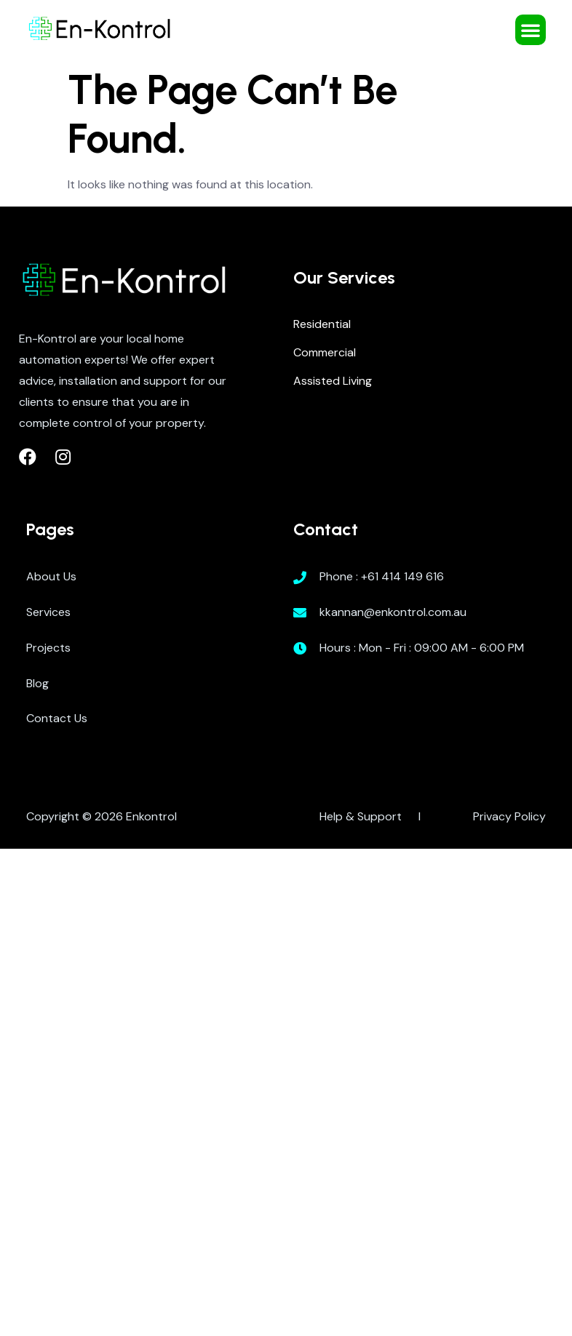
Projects (48, 647)
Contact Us (56, 718)
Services (48, 612)
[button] (530, 30)
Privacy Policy (509, 816)
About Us (51, 576)
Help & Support (360, 816)
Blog (37, 683)
